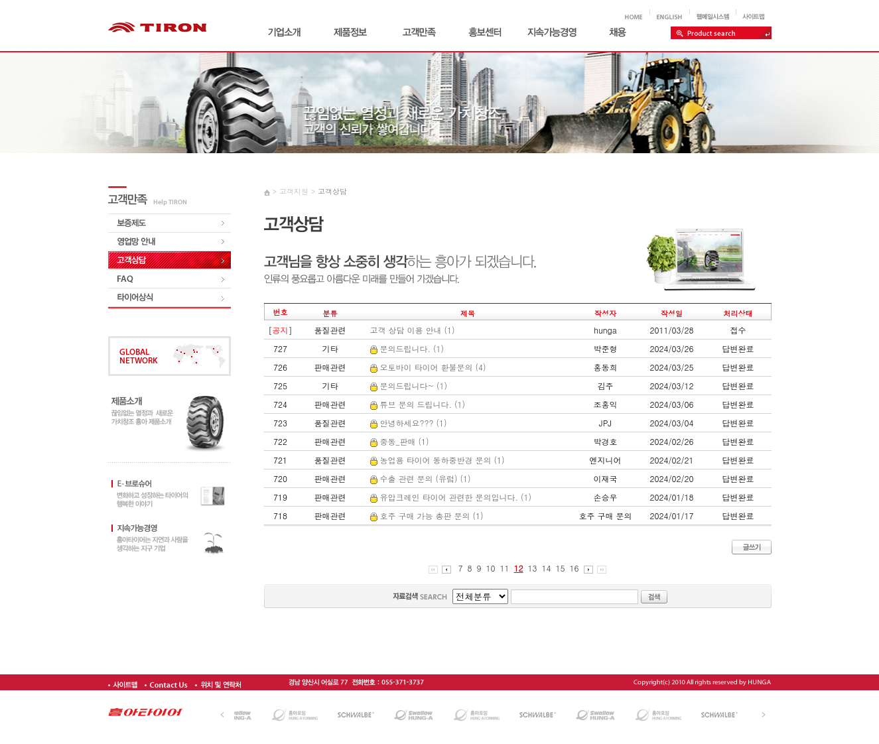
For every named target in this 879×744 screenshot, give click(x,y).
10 (491, 568)
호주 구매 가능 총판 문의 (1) (427, 515)
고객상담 (332, 191)
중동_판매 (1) (399, 441)
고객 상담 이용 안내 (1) (412, 330)
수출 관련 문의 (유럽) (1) (420, 478)
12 (518, 568)
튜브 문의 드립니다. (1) (418, 404)
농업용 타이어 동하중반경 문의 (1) (437, 459)
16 (574, 568)
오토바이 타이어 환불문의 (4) (428, 367)
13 (532, 568)
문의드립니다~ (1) (409, 385)
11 (504, 568)
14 (546, 568)
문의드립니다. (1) (407, 348)
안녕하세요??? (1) (408, 422)
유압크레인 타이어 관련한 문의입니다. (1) (451, 497)
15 (560, 568)
